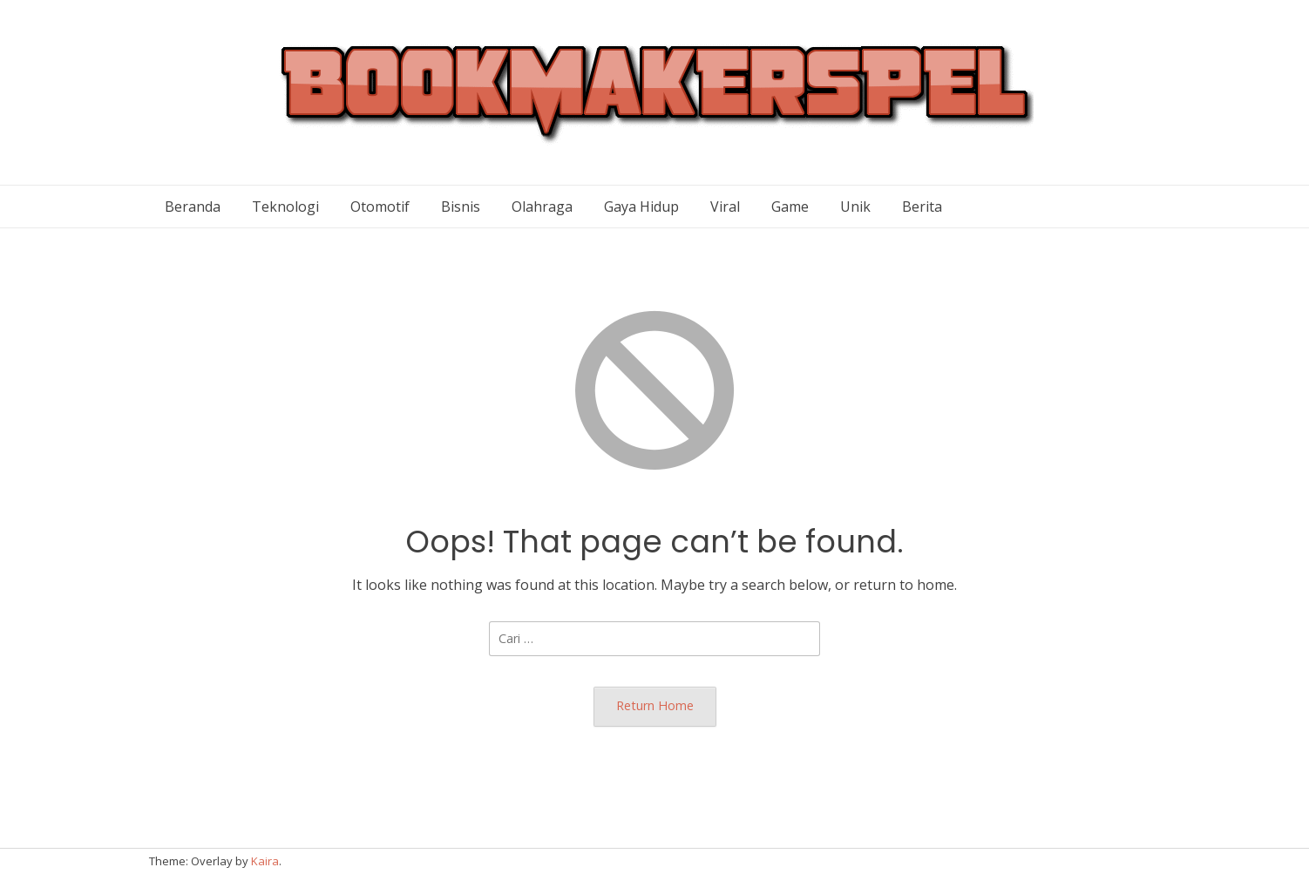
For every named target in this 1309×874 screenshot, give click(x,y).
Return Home (655, 705)
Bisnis (460, 206)
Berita (922, 206)
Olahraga (542, 206)
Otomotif (380, 206)
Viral (725, 206)
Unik (855, 206)
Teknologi (285, 206)
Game (790, 206)
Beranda (192, 206)
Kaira (265, 861)
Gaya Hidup (641, 206)
